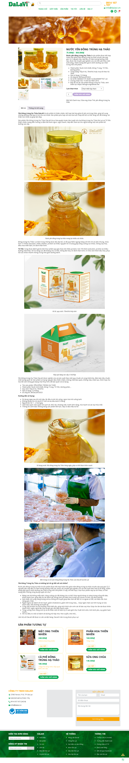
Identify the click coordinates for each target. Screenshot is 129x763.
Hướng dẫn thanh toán (104, 741)
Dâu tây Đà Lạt (73, 754)
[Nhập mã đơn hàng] (19, 738)
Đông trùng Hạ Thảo (26, 242)
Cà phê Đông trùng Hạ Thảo (48, 658)
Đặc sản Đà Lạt (102, 754)
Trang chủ (42, 9)
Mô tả (23, 108)
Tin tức (41, 744)
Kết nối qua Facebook (104, 751)
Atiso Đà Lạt (72, 747)
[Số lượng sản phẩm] (69, 94)
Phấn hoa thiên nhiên (97, 632)
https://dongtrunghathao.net (88, 84)
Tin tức (74, 9)
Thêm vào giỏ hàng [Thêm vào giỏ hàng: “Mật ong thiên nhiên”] (48, 649)
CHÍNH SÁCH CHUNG (104, 737)
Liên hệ (41, 747)
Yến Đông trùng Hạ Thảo (27, 378)
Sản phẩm (64, 9)
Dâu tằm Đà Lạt (73, 751)
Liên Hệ (82, 9)
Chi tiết (43, 646)
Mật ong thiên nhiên (48, 632)
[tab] (23, 108)
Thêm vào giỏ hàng (82, 94)
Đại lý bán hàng (102, 747)
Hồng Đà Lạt (72, 741)
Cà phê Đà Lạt (44, 754)
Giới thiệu (54, 9)
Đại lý (90, 9)
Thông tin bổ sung (36, 108)
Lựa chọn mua (72, 88)
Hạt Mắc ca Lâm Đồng (75, 744)
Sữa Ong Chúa (96, 657)
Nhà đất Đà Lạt (44, 751)
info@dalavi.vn (113, 8)
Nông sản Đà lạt (73, 737)
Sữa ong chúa (86, 100)
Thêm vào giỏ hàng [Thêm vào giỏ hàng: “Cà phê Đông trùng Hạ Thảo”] (48, 677)
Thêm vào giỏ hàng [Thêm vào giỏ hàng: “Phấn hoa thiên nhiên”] (96, 649)
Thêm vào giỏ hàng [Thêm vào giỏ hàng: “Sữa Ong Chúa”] (96, 669)
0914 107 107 (111, 4)
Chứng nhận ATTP (103, 744)
